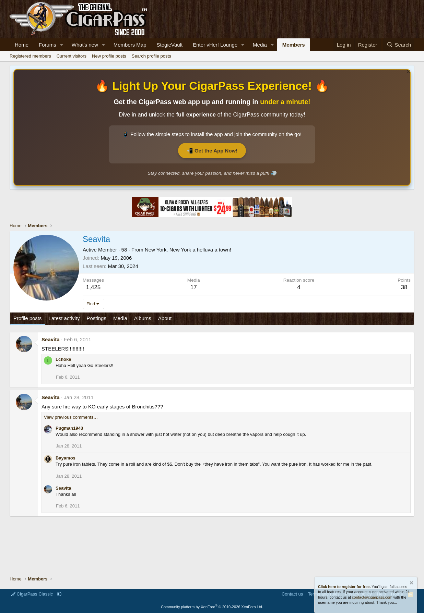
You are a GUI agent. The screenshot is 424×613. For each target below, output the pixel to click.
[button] (62, 44)
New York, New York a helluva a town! (188, 250)
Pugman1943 (69, 428)
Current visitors (71, 56)
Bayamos (65, 458)
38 (404, 287)
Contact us (292, 594)
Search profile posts (151, 56)
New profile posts (109, 56)
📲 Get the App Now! (212, 151)
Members (293, 45)
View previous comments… (71, 417)
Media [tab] (120, 318)
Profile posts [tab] (27, 318)
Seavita (51, 339)
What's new (85, 45)
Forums (47, 45)
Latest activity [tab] (64, 318)
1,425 (93, 287)
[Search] (398, 44)
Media (260, 45)
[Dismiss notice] (408, 72)
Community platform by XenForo (212, 607)
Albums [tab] (142, 318)
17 (193, 287)
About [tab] (165, 318)
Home (21, 45)
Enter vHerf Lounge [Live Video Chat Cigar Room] (215, 45)
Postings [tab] (96, 318)
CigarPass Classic (32, 594)
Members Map (130, 45)
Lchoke (63, 359)
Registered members (30, 56)
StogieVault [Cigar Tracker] (170, 45)
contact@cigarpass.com (372, 597)
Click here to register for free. (344, 587)
